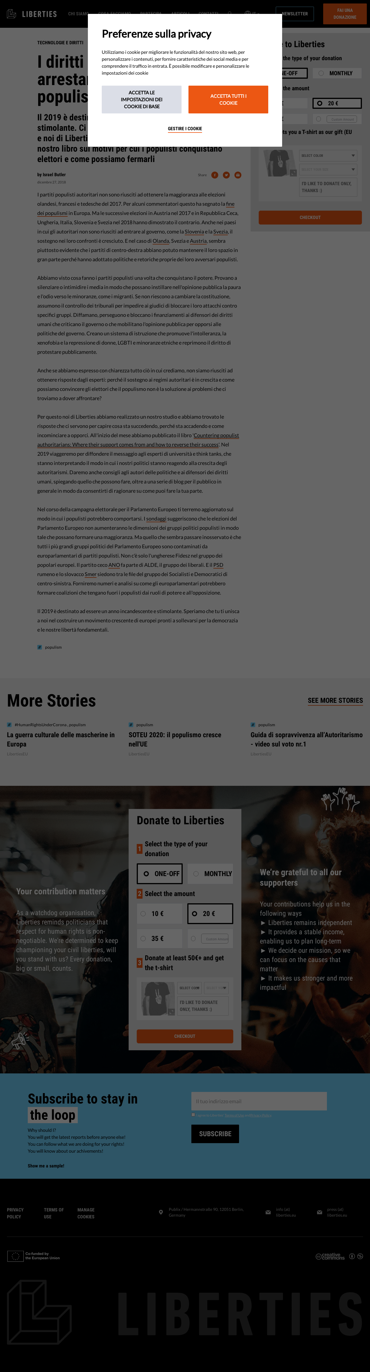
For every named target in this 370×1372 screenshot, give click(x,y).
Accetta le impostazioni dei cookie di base (141, 99)
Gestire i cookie (185, 128)
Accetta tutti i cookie (228, 99)
